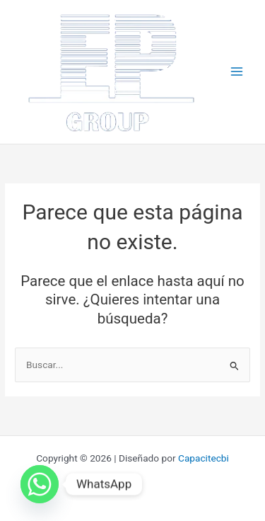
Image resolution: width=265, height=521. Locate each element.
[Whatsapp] (39, 484)
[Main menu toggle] (237, 71)
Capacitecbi (203, 458)
